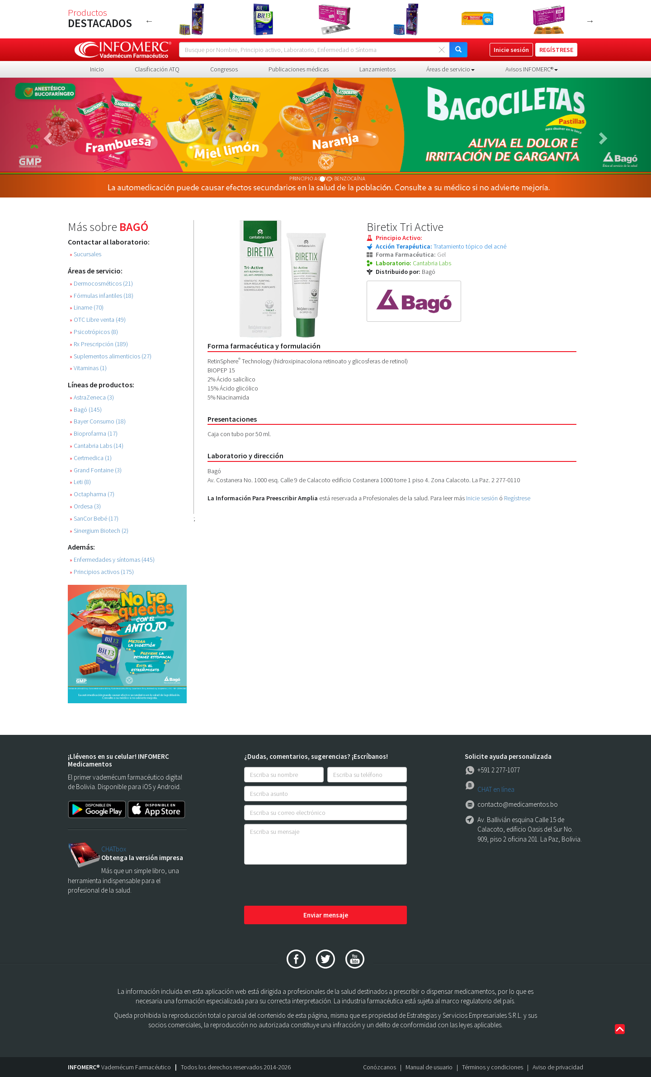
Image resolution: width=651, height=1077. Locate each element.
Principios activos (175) (102, 572)
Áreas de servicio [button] (450, 69)
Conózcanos (379, 1067)
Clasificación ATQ (157, 69)
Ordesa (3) (85, 506)
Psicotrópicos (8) (94, 332)
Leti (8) (80, 482)
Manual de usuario (429, 1067)
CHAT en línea (495, 789)
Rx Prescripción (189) (99, 344)
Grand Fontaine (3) (96, 470)
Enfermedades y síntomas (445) (112, 560)
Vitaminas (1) (88, 368)
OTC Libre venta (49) (98, 320)
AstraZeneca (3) (92, 397)
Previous (149, 20)
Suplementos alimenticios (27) (110, 356)
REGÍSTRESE (556, 50)
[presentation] (313, 885)
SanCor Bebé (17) (94, 518)
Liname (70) (87, 307)
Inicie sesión (482, 498)
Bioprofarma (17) (94, 433)
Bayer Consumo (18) (98, 421)
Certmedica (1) (91, 458)
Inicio (97, 69)
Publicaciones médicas (299, 69)
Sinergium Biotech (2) (99, 531)
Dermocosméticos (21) (101, 283)
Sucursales (85, 254)
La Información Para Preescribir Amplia (263, 498)
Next (589, 20)
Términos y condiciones (492, 1067)
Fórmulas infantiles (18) (101, 296)
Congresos (224, 69)
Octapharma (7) (92, 494)
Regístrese (517, 498)
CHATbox (113, 849)
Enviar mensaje (325, 915)
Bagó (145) (86, 410)
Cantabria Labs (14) (96, 446)
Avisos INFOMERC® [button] (531, 69)
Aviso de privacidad (558, 1067)
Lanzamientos (377, 69)
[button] (49, 138)
